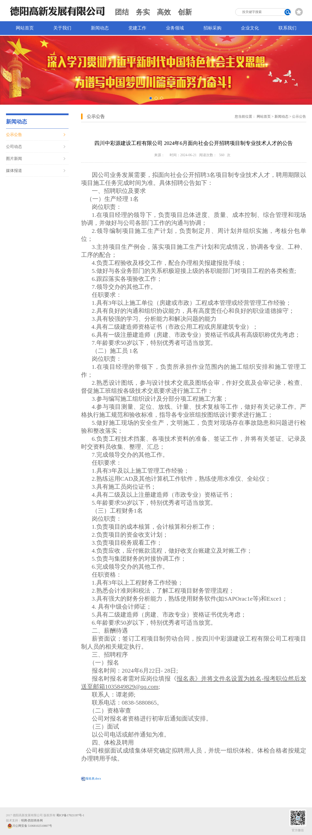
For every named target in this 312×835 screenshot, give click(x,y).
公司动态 (14, 146)
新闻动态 (100, 27)
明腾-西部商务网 (32, 820)
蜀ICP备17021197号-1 (70, 815)
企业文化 (250, 27)
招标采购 (212, 27)
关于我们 (62, 27)
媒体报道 (14, 170)
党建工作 (137, 27)
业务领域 (175, 27)
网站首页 (25, 27)
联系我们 (287, 27)
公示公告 (14, 134)
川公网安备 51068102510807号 (29, 826)
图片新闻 (14, 158)
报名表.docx (93, 778)
